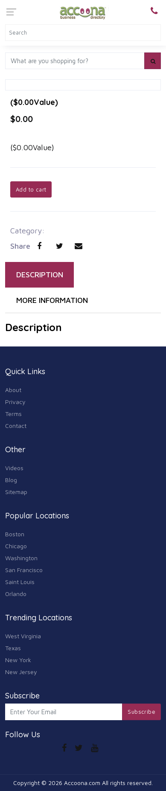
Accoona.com (82, 782)
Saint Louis (20, 581)
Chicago (16, 546)
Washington (21, 557)
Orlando (15, 593)
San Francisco (24, 569)
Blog (11, 479)
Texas (13, 647)
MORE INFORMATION (52, 300)
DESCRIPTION (39, 274)
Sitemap (16, 491)
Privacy (15, 401)
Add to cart (31, 189)
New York (18, 659)
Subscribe (141, 711)
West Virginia (23, 636)
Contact (15, 425)
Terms (13, 413)
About (13, 389)
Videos (14, 467)
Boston (14, 534)
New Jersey (21, 671)
